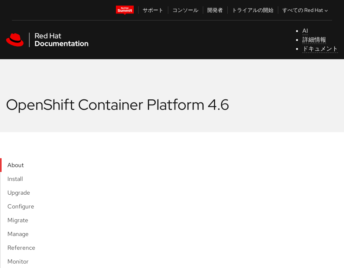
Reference (21, 248)
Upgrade (18, 193)
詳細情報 (314, 40)
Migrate (17, 220)
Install (15, 179)
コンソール (185, 10)
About (15, 165)
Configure (20, 206)
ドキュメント (320, 48)
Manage (18, 234)
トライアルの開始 (252, 10)
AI (305, 31)
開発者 (215, 10)
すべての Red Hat (306, 10)
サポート (153, 10)
